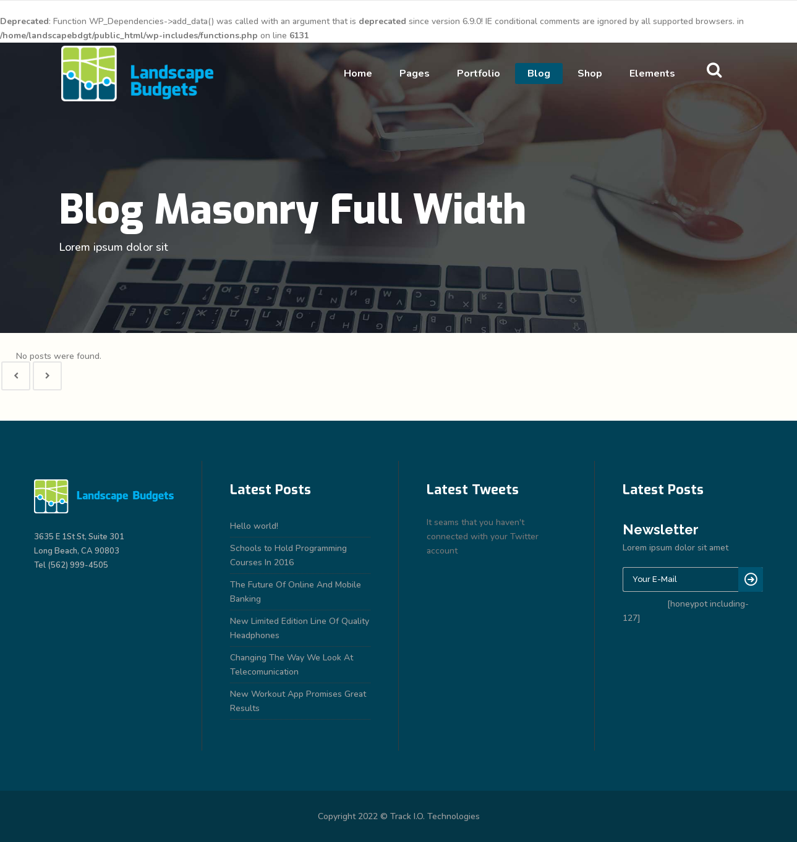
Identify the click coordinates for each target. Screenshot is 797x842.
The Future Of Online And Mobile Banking (295, 592)
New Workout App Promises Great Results (298, 701)
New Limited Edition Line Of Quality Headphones (299, 628)
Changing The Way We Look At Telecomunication (291, 665)
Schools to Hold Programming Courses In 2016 (288, 555)
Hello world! (254, 526)
